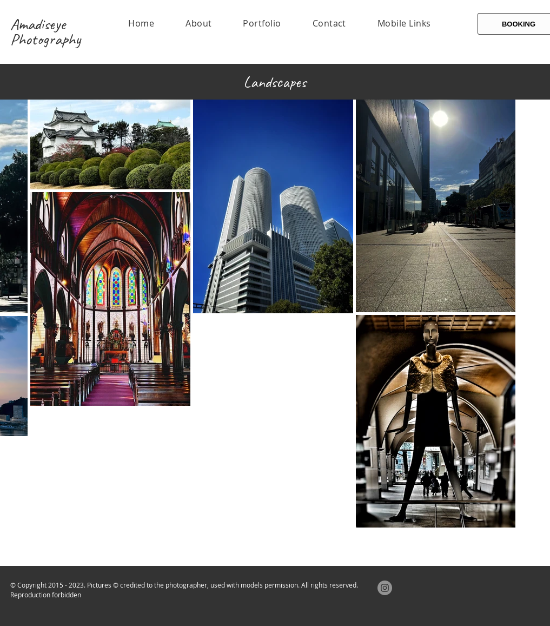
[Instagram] (384, 588)
